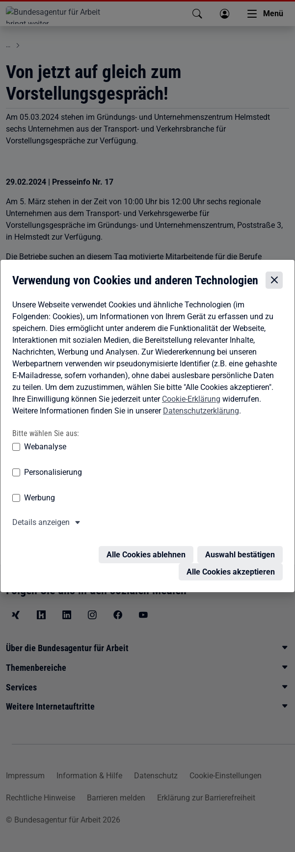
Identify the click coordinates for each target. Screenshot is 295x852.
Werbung (39, 500)
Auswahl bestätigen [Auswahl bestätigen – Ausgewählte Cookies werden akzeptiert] (240, 551)
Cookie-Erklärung (191, 402)
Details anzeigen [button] (41, 525)
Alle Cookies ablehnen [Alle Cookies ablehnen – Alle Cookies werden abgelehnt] (146, 551)
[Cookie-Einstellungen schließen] (274, 283)
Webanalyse (45, 449)
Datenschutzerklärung (201, 413)
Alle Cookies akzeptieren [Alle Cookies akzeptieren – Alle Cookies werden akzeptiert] (231, 569)
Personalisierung (53, 475)
